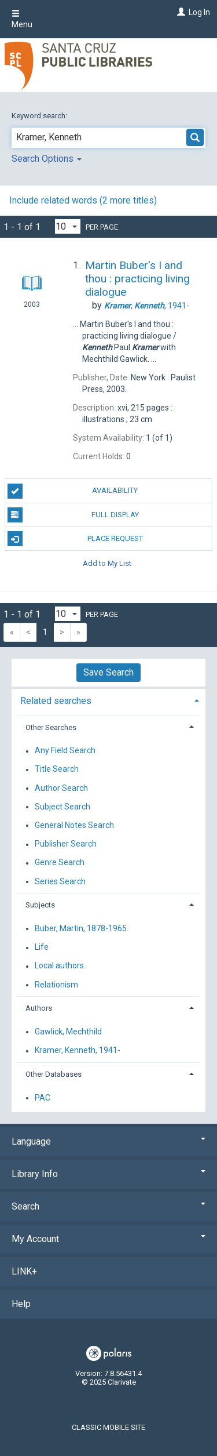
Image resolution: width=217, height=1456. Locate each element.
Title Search (57, 769)
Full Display (73, 514)
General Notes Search (74, 825)
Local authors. (60, 966)
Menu (22, 19)
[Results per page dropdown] (67, 226)
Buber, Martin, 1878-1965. (81, 928)
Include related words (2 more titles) (83, 200)
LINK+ (24, 1271)
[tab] (108, 700)
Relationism (56, 984)
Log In (199, 12)
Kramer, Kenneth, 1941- (77, 1050)
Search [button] (108, 1206)
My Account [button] (108, 1238)
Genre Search (59, 862)
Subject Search (62, 806)
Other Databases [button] (53, 1074)
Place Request (75, 538)
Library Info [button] (108, 1173)
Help (21, 1303)
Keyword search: (40, 115)
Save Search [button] (108, 672)
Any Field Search (65, 751)
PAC (42, 1097)
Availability (73, 491)
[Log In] (179, 12)
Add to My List (107, 562)
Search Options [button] (47, 158)
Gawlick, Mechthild (68, 1031)
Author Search (61, 788)
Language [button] (108, 1141)
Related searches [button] (55, 700)
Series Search (60, 881)
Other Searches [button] (50, 727)
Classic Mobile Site (108, 1427)
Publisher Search (66, 844)
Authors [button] (38, 1008)
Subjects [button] (40, 905)
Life (42, 947)
